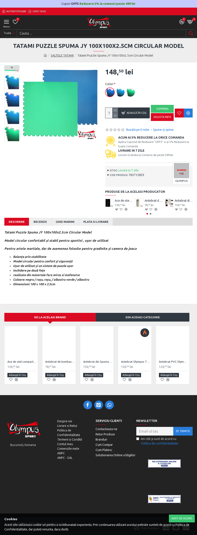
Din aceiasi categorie (143, 317)
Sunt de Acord (182, 518)
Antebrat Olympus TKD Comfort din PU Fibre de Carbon (135, 361)
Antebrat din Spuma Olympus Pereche (184, 200)
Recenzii (40, 221)
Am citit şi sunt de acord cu (157, 441)
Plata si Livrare (95, 221)
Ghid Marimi (65, 221)
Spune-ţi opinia (163, 129)
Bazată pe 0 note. (138, 129)
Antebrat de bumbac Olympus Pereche (154, 200)
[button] (147, 214)
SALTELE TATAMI (62, 55)
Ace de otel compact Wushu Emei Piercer (124, 200)
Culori (109, 84)
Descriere (17, 221)
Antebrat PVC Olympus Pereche (173, 361)
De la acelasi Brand (50, 317)
